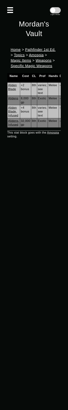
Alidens (13, 98)
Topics (19, 55)
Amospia (36, 55)
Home (16, 50)
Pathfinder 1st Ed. (40, 50)
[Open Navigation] (10, 10)
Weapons (43, 60)
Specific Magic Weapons (31, 66)
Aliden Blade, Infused (13, 111)
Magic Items (21, 60)
